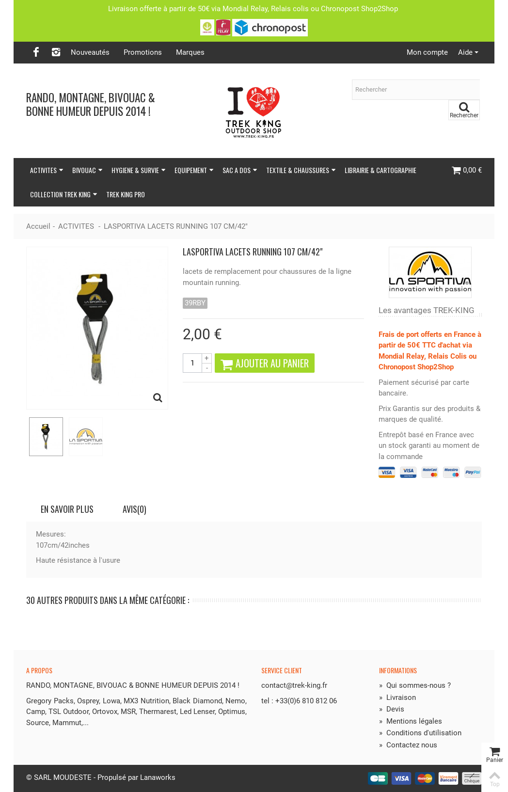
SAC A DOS (239, 170)
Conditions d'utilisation (420, 733)
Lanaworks (157, 777)
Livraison (397, 697)
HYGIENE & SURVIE (138, 170)
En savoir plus (67, 509)
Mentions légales (410, 721)
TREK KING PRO (125, 194)
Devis (391, 709)
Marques (190, 52)
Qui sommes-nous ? (415, 685)
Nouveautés (90, 52)
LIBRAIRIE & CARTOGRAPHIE (380, 170)
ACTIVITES (47, 170)
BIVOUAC (87, 170)
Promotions (143, 52)
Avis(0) (134, 509)
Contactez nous (408, 745)
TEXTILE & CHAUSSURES (301, 170)
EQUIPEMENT (194, 170)
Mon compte (427, 52)
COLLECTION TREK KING (63, 194)
